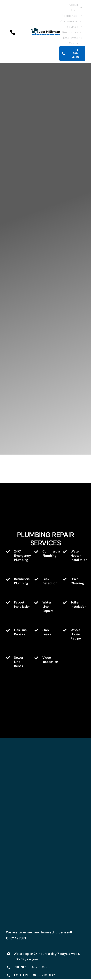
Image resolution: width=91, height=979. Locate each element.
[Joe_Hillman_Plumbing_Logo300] (46, 29)
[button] (12, 32)
